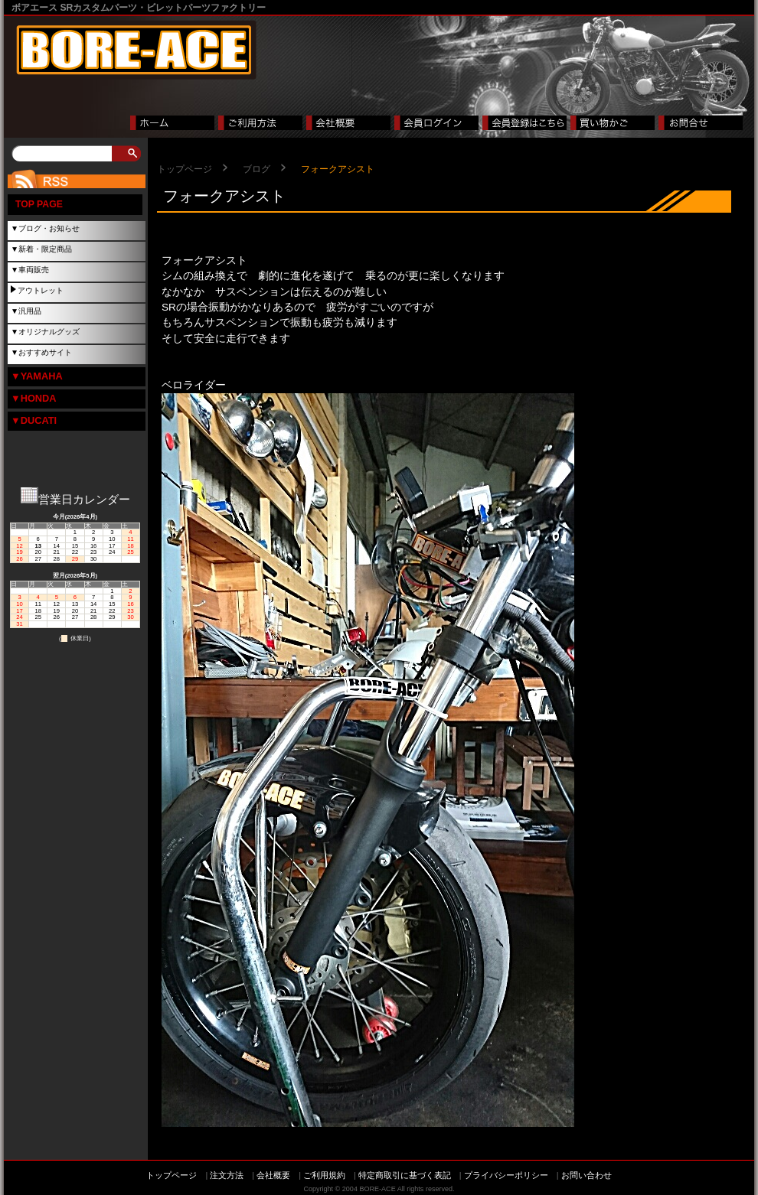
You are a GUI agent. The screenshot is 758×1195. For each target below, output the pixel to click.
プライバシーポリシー (506, 1175)
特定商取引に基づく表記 (404, 1175)
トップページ (184, 169)
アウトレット (41, 290)
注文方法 (226, 1175)
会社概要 (273, 1175)
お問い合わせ (586, 1175)
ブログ (256, 169)
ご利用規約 (324, 1175)
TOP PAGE (39, 204)
